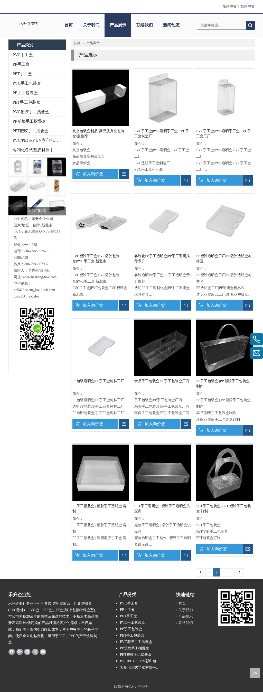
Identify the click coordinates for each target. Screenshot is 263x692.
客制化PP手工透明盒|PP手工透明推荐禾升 (162, 258)
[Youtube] (43, 651)
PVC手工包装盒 (27, 83)
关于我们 (91, 25)
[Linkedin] (27, 651)
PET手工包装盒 (26, 102)
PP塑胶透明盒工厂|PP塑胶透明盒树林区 (224, 258)
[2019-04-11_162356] (236, 607)
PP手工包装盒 (25, 93)
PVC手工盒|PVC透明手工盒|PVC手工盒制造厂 (161, 133)
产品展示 (118, 25)
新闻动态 (171, 25)
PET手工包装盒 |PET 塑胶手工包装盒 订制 (223, 508)
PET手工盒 (22, 74)
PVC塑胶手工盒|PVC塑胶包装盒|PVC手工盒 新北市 (95, 258)
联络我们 (144, 25)
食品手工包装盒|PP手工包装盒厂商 (161, 381)
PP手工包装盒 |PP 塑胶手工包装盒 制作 (223, 383)
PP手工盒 (21, 64)
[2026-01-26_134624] (37, 186)
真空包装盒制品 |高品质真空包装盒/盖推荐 (98, 133)
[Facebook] (11, 651)
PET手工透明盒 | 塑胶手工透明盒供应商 (162, 508)
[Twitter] (35, 651)
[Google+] (19, 651)
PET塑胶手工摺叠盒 (31, 131)
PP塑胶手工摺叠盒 (29, 121)
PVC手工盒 (23, 55)
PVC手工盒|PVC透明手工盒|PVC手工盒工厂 (223, 133)
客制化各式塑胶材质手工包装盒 (39, 150)
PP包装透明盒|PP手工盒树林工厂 (98, 381)
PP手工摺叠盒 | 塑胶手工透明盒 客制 (99, 508)
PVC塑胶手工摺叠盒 (31, 112)
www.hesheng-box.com (40, 277)
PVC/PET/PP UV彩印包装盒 (37, 140)
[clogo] (29, 23)
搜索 (250, 25)
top (255, 673)
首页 (68, 25)
